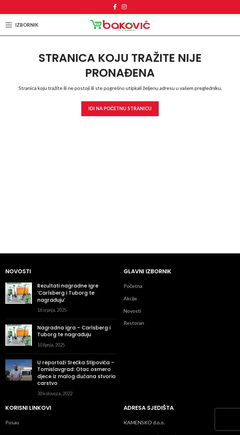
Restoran (134, 323)
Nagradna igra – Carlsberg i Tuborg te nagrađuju (73, 331)
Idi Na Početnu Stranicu (120, 108)
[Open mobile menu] (22, 25)
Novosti (132, 311)
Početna (133, 286)
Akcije (130, 298)
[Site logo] (120, 24)
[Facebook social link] (115, 6)
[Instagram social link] (124, 6)
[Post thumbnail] (18, 298)
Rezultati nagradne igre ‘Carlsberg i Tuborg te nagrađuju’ (67, 292)
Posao (12, 422)
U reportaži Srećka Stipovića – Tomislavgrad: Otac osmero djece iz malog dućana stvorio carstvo (76, 373)
